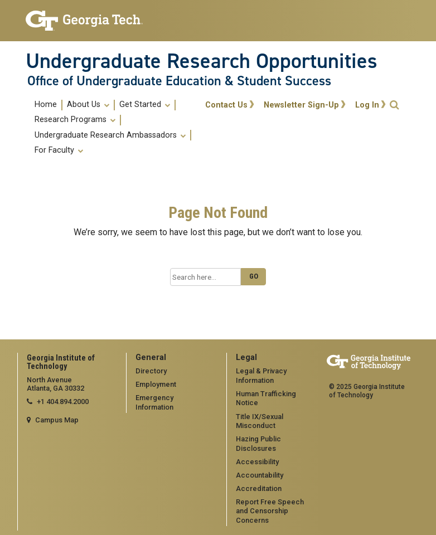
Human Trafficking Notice (266, 398)
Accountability (259, 475)
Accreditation (259, 488)
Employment (155, 384)
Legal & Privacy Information (261, 376)
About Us (88, 105)
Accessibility (257, 462)
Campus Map (57, 420)
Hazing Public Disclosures (258, 444)
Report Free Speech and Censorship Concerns (270, 511)
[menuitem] (46, 105)
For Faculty (59, 150)
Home (46, 105)
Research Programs (75, 120)
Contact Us (226, 105)
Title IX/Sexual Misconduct (259, 421)
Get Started (144, 105)
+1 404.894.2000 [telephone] (63, 401)
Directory (151, 371)
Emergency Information (154, 402)
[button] (394, 105)
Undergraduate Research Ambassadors (110, 135)
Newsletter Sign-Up (301, 105)
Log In (367, 105)
